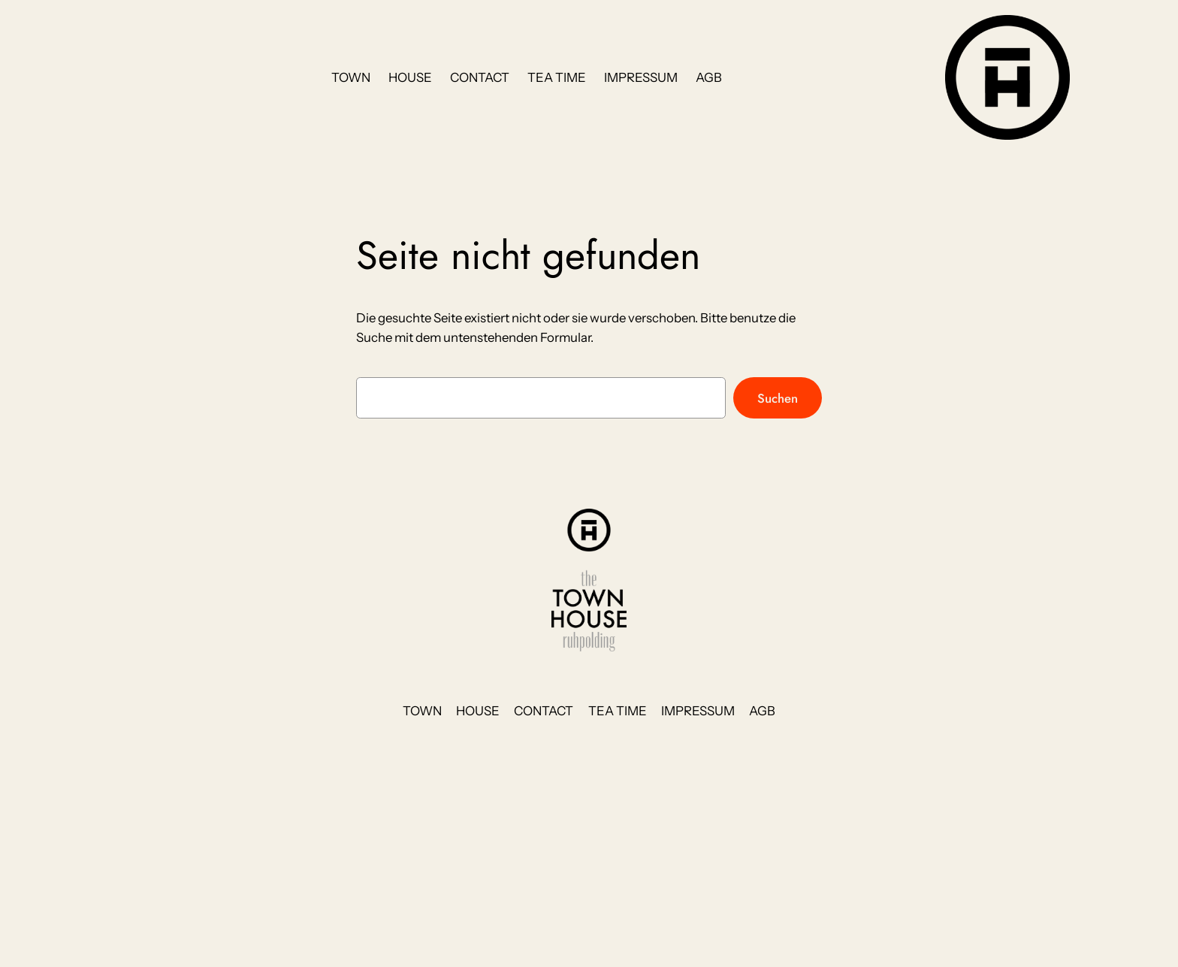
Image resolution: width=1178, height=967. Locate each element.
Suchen (777, 398)
